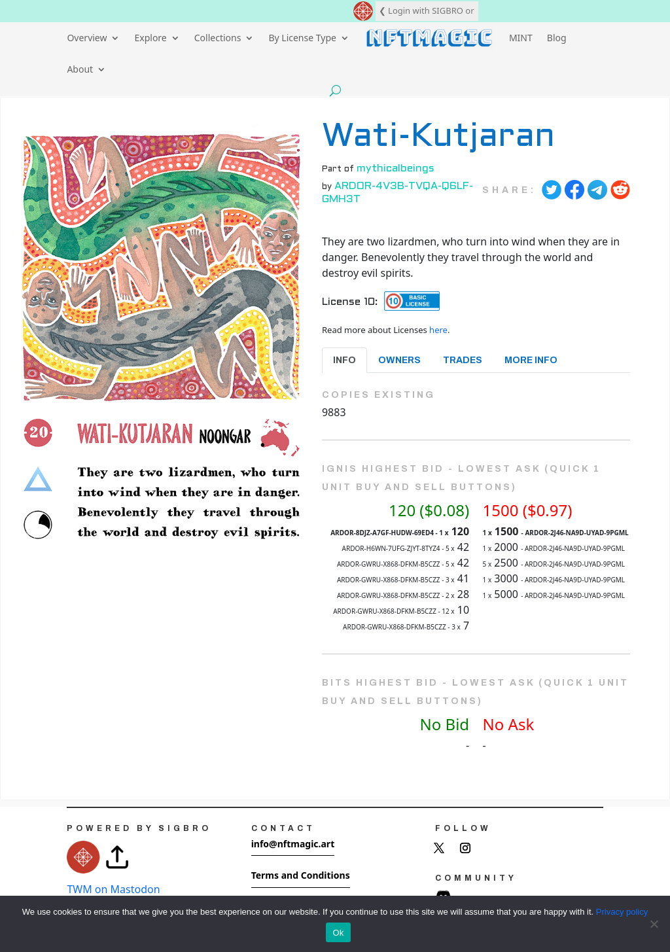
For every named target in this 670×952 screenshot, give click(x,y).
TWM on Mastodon (113, 889)
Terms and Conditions (300, 875)
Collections (217, 37)
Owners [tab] (399, 360)
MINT (521, 37)
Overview (87, 37)
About (80, 69)
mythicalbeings (395, 168)
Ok (338, 933)
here (438, 330)
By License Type (302, 37)
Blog (557, 37)
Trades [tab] (462, 360)
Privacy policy (622, 912)
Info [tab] (344, 360)
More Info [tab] (530, 360)
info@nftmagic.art (293, 843)
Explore (150, 37)
